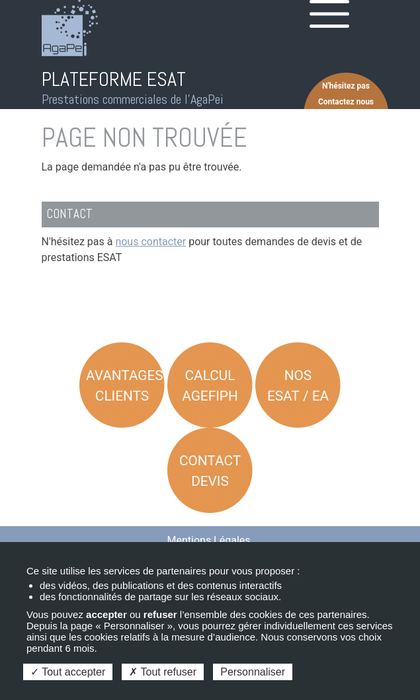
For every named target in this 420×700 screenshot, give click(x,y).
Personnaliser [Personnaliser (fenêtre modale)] (252, 672)
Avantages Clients (124, 386)
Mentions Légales (209, 540)
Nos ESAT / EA (298, 386)
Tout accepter (67, 672)
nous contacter (150, 241)
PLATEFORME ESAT (114, 79)
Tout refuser (162, 672)
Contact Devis (210, 471)
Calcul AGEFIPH (210, 386)
